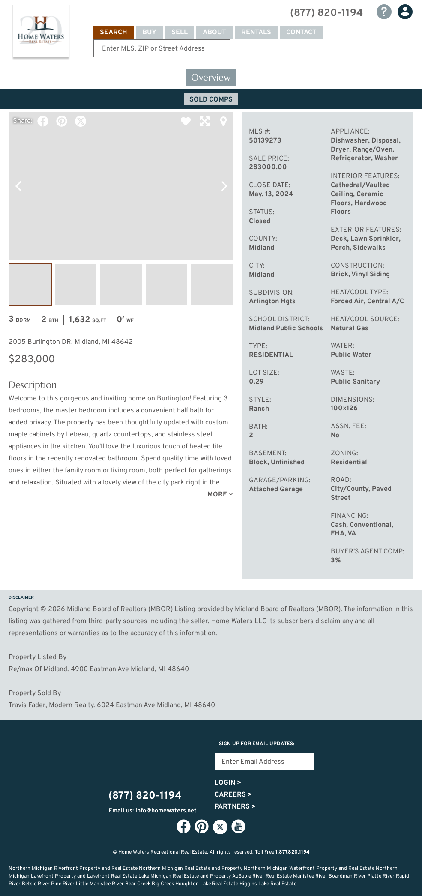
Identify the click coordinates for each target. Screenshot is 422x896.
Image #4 (166, 284)
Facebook (42, 121)
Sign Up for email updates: (256, 744)
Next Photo (224, 185)
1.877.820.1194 (292, 852)
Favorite (185, 121)
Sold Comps (211, 100)
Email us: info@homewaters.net (152, 811)
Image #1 (30, 284)
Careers (233, 795)
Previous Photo (18, 185)
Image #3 (121, 284)
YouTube (239, 827)
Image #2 (75, 284)
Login (228, 783)
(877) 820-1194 (326, 13)
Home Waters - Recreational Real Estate (41, 32)
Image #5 (212, 284)
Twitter (80, 121)
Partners (235, 807)
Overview (211, 77)
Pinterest (61, 121)
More (217, 494)
